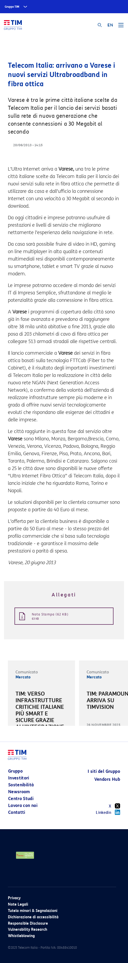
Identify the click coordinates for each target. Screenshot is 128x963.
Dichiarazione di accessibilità (33, 917)
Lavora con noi (22, 805)
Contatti (16, 812)
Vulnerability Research (27, 929)
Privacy (14, 898)
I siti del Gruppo (104, 771)
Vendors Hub (107, 779)
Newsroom (19, 791)
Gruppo (15, 771)
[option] (41, 717)
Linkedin (108, 812)
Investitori (18, 778)
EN (110, 25)
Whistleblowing (21, 936)
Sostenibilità (21, 784)
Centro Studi (20, 798)
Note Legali (18, 904)
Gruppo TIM (12, 6)
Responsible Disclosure (28, 923)
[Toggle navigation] (121, 27)
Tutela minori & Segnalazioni (32, 911)
